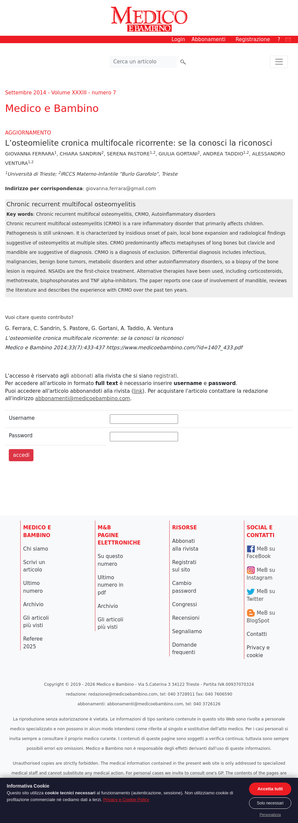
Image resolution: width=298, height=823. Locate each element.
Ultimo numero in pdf (110, 585)
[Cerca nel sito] (143, 62)
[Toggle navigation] (279, 62)
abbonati (82, 376)
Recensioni (186, 618)
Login (178, 39)
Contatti (257, 634)
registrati (165, 376)
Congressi (184, 604)
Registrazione (252, 39)
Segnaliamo (187, 631)
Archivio (33, 604)
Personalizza (270, 815)
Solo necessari (270, 803)
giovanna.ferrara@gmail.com (121, 188)
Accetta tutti (270, 788)
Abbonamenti (209, 39)
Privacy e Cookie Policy (126, 799)
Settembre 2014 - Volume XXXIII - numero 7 (60, 93)
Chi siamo (35, 549)
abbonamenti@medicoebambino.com (82, 398)
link (138, 391)
